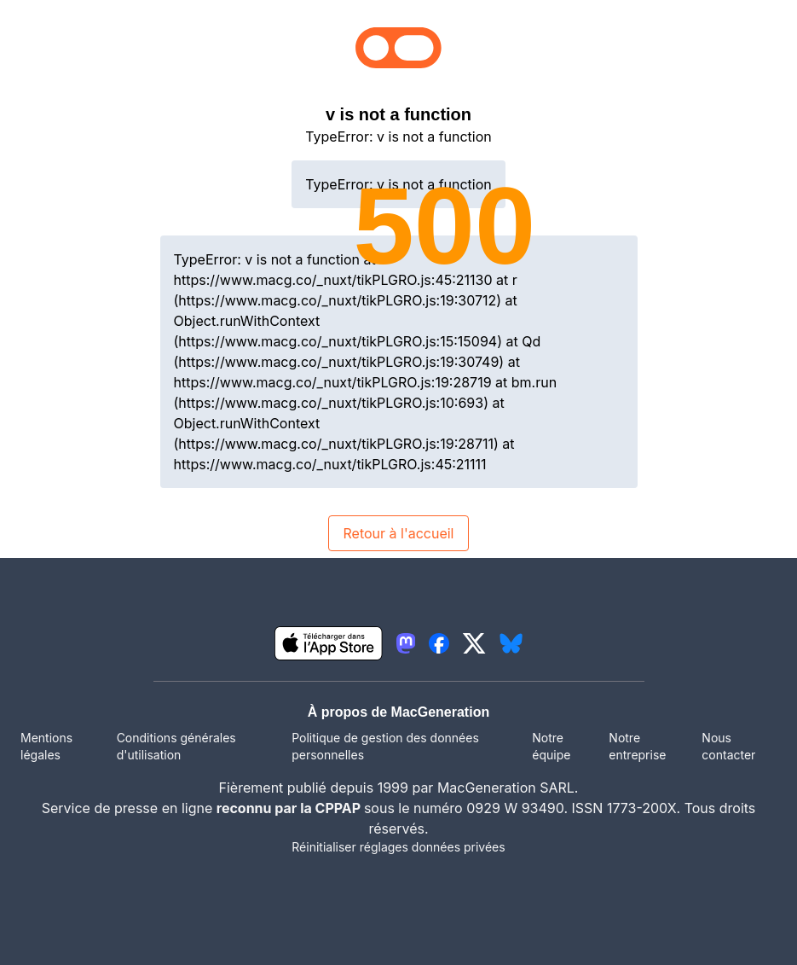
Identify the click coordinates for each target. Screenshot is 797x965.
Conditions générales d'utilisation (176, 746)
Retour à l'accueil (398, 533)
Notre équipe (551, 746)
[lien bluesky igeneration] (511, 643)
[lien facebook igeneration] (439, 643)
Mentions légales (46, 746)
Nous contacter (728, 746)
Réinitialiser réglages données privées (398, 847)
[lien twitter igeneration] (474, 643)
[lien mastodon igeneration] (405, 643)
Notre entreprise (637, 746)
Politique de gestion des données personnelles (385, 746)
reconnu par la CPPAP (290, 808)
